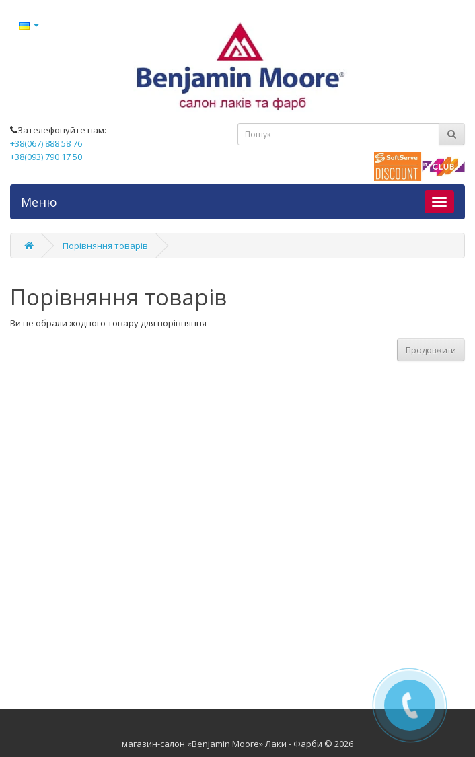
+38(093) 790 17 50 (46, 157)
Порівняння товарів (105, 246)
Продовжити (431, 350)
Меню (39, 202)
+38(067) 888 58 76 (46, 143)
